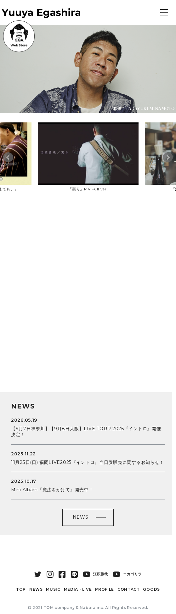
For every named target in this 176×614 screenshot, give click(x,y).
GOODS (151, 589)
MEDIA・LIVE (78, 589)
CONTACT (128, 589)
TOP (21, 589)
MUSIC (53, 589)
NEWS (80, 517)
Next (168, 157)
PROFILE (104, 589)
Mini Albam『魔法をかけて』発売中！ (52, 490)
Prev (8, 157)
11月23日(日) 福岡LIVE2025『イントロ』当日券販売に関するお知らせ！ (87, 462)
